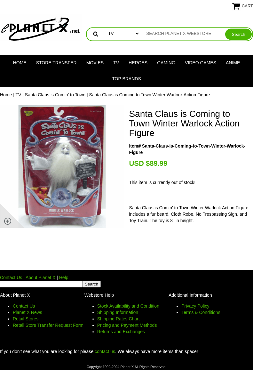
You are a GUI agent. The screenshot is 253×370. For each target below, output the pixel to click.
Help (63, 277)
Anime (233, 62)
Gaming (166, 62)
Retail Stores (25, 318)
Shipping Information (117, 312)
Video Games (200, 62)
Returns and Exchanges (121, 331)
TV (116, 62)
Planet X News (27, 312)
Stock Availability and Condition (128, 306)
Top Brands (126, 78)
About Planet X (40, 277)
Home (20, 62)
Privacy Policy (195, 306)
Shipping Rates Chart (118, 318)
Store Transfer (56, 62)
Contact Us (11, 277)
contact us (105, 351)
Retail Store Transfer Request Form (48, 325)
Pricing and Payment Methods (127, 325)
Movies (95, 62)
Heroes (138, 62)
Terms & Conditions (200, 312)
